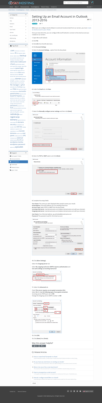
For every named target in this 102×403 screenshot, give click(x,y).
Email (27, 10)
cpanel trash (20, 70)
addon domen (17, 56)
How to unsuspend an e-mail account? (62, 373)
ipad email (21, 89)
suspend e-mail (18, 129)
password (13, 106)
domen (18, 78)
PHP (11, 108)
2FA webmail (19, 53)
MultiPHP (13, 96)
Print (89, 19)
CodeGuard (22, 62)
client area (13, 62)
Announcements (25, 7)
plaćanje (15, 108)
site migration (19, 124)
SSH (18, 127)
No (42, 346)
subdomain (12, 129)
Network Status (45, 7)
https (14, 89)
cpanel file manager (17, 66)
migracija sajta (23, 93)
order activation (16, 101)
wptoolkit (19, 147)
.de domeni (22, 50)
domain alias (13, 76)
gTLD (23, 85)
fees (23, 83)
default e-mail (13, 72)
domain (21, 74)
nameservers (17, 98)
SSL (21, 127)
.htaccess (12, 53)
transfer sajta (19, 133)
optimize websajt (21, 100)
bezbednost (19, 58)
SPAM (15, 127)
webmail (20, 138)
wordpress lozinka (16, 142)
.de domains (17, 50)
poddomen (19, 108)
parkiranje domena (18, 103)
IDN (17, 89)
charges (21, 59)
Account (89, 7)
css (23, 70)
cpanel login (19, 68)
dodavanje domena (14, 74)
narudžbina (22, 98)
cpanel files (24, 66)
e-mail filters (22, 81)
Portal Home (12, 10)
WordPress (20, 140)
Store (16, 7)
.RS (15, 53)
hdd (11, 87)
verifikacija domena (18, 135)
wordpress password (17, 144)
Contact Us (54, 7)
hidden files (14, 87)
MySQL (19, 96)
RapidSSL (17, 112)
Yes (35, 346)
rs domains (20, 122)
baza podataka (13, 58)
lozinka (16, 94)
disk (17, 72)
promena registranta (17, 110)
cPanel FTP (12, 68)
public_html (12, 112)
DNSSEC (23, 72)
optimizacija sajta (14, 100)
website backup (13, 140)
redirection (21, 112)
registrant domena (21, 120)
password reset (20, 105)
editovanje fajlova (14, 83)
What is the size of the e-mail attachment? (62, 367)
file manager (14, 85)
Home (11, 7)
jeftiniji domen (16, 91)
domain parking (19, 76)
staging (24, 127)
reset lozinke (13, 122)
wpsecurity (12, 147)
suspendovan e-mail (14, 131)
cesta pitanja (17, 59)
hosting (19, 87)
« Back (34, 383)
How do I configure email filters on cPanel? (62, 378)
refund (20, 114)
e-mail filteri (16, 81)
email (19, 83)
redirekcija (14, 114)
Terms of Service (22, 391)
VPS (24, 136)
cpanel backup (18, 64)
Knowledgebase (35, 7)
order (11, 101)
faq (21, 83)
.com (12, 50)
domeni (24, 79)
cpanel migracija (13, 70)
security (13, 124)
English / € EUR (88, 391)
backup (23, 55)
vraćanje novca (13, 138)
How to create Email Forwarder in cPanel (62, 357)
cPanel (12, 64)
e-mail (12, 81)
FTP (20, 85)
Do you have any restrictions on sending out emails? (62, 362)
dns (19, 72)
